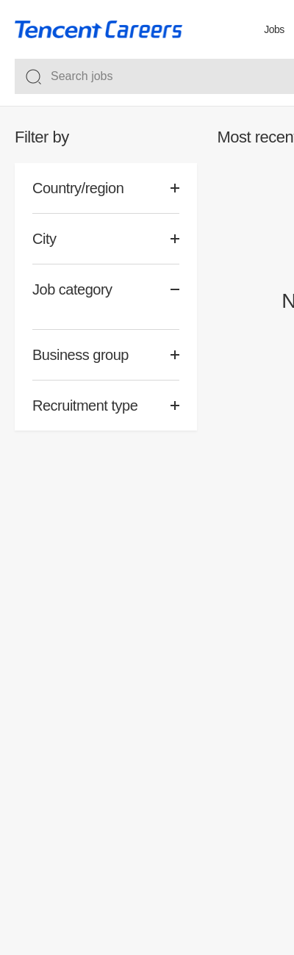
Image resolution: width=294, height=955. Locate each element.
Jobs (274, 29)
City (44, 238)
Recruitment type (84, 405)
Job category (72, 289)
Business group (80, 354)
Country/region (77, 188)
